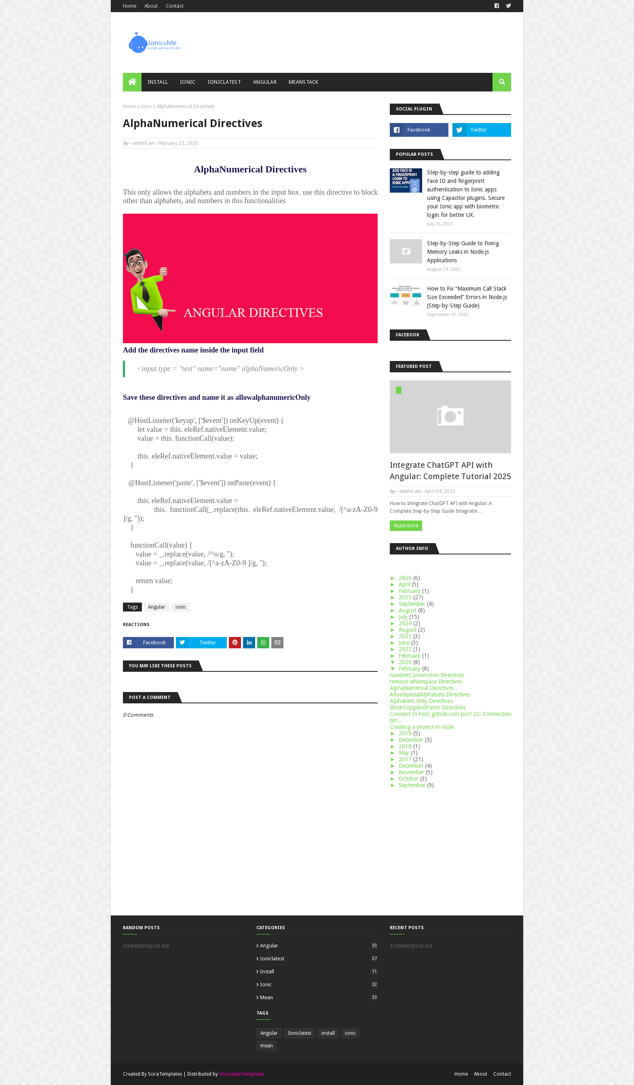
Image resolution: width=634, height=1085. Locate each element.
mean (319, 997)
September (413, 604)
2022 (406, 649)
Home (129, 6)
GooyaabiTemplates (241, 1074)
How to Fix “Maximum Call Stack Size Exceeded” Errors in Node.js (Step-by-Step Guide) (467, 297)
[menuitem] (132, 82)
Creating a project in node (422, 727)
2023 (406, 636)
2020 (406, 662)
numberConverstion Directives (427, 675)
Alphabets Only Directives (421, 701)
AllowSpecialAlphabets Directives (430, 694)
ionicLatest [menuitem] (224, 82)
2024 (406, 623)
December (412, 740)
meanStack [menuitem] (304, 82)
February (410, 591)
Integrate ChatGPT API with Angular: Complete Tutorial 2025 (450, 470)
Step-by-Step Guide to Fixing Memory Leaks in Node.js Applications (463, 251)
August (408, 610)
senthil (139, 143)
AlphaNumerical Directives (422, 688)
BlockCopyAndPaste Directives (427, 707)
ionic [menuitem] (188, 82)
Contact (175, 6)
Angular (156, 607)
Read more (406, 526)
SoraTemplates (165, 1074)
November (412, 772)
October (409, 778)
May (405, 753)
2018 (406, 746)
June (405, 642)
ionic (146, 106)
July (404, 617)
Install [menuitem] (158, 82)
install (319, 971)
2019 (406, 733)
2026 (406, 578)
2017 (406, 759)
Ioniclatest (319, 958)
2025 (406, 597)
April (405, 584)
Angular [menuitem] (265, 82)
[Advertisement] (450, 851)
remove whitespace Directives (426, 681)
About (151, 6)
